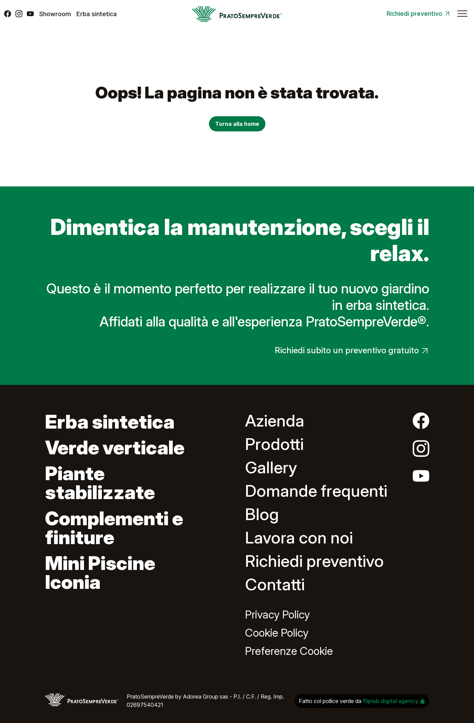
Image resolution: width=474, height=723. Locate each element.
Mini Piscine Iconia (100, 572)
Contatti (275, 584)
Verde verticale (115, 447)
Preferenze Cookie (289, 651)
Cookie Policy (276, 632)
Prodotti (274, 444)
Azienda (274, 420)
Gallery (271, 467)
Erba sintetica (96, 14)
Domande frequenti (316, 491)
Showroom (55, 14)
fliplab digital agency (394, 701)
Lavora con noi (299, 537)
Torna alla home (237, 123)
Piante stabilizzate (100, 483)
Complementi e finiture (114, 528)
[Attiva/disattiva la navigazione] (462, 13)
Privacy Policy (277, 614)
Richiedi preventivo (414, 13)
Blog (262, 514)
